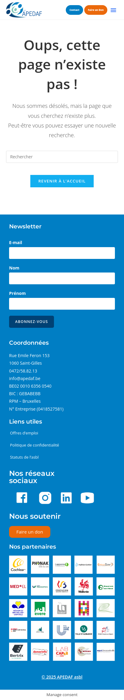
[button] (113, 10)
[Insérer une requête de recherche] (62, 157)
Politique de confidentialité (34, 445)
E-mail (15, 242)
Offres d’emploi (24, 433)
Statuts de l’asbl (24, 457)
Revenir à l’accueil (61, 181)
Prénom (17, 293)
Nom (14, 268)
